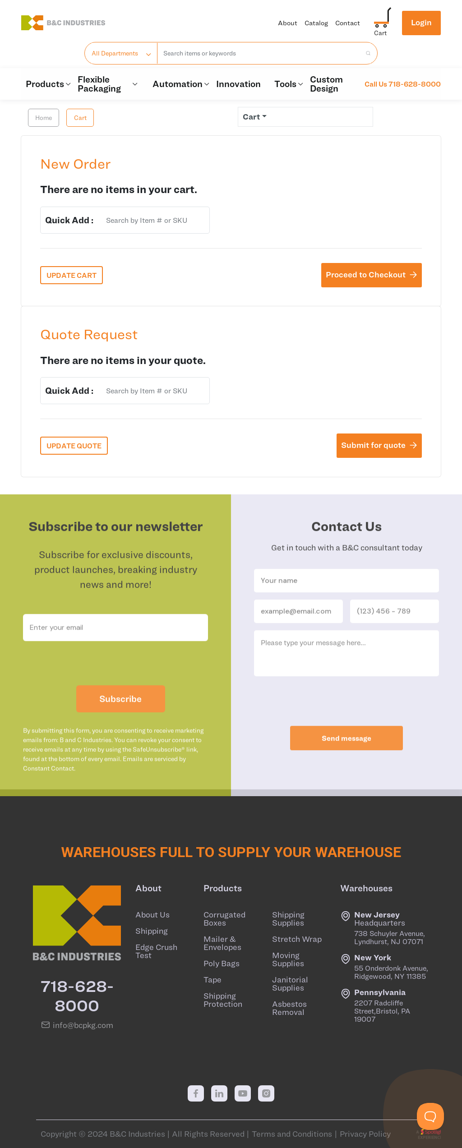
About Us (152, 915)
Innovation (238, 83)
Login (421, 22)
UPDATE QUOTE (74, 446)
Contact (347, 23)
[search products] (365, 53)
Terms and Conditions (292, 1134)
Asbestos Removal (289, 1008)
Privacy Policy (365, 1134)
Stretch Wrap (297, 939)
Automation (179, 83)
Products (47, 83)
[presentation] (115, 683)
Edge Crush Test (156, 951)
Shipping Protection (222, 1000)
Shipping (151, 931)
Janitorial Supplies (290, 984)
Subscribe (120, 718)
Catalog (316, 23)
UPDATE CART (71, 275)
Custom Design (326, 83)
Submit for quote (379, 445)
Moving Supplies (288, 959)
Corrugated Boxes (224, 919)
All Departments (115, 53)
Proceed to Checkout (371, 274)
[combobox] (259, 53)
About (287, 23)
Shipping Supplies (288, 919)
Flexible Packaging (108, 83)
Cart (80, 117)
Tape (212, 980)
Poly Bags (221, 963)
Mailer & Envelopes (222, 943)
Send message (346, 758)
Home (43, 117)
